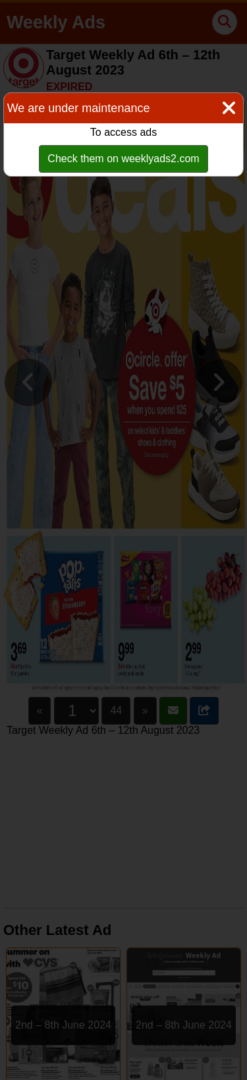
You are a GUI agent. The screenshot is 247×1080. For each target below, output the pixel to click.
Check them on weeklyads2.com (123, 158)
